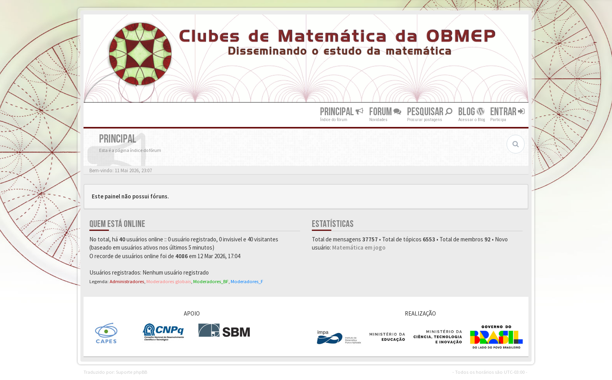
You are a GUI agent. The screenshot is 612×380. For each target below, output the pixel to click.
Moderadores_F (247, 281)
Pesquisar (429, 111)
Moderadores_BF (210, 281)
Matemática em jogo (359, 247)
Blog (471, 111)
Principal (341, 111)
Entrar (507, 111)
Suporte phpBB (131, 372)
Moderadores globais (168, 281)
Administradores (127, 281)
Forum (385, 111)
